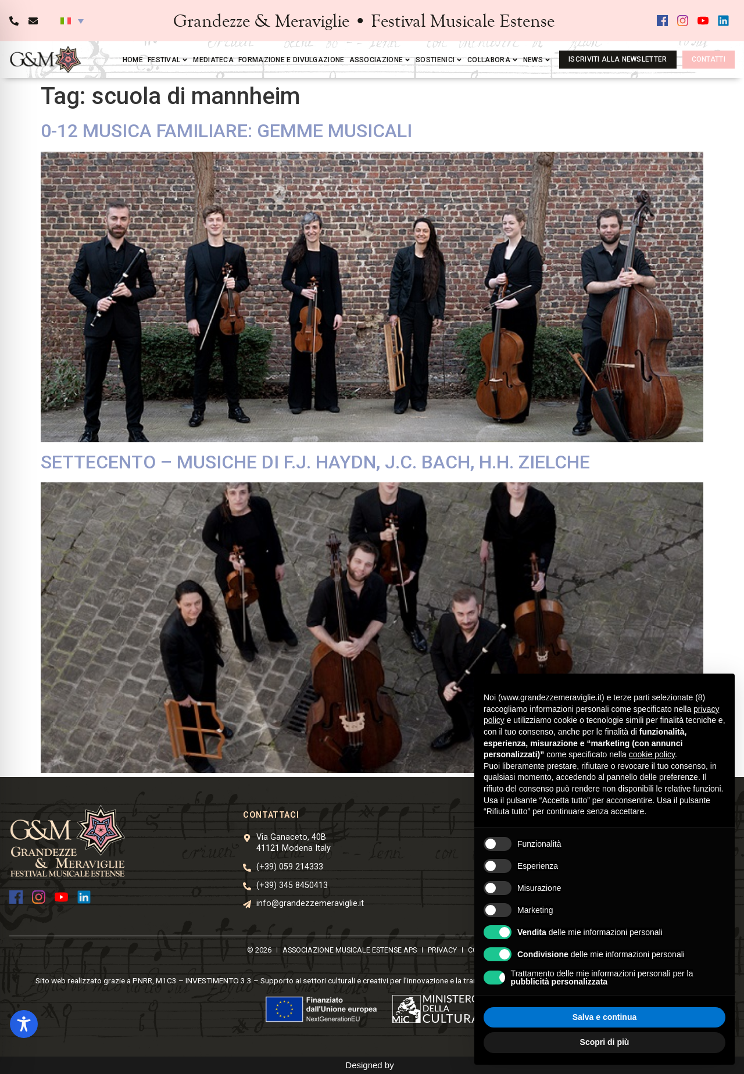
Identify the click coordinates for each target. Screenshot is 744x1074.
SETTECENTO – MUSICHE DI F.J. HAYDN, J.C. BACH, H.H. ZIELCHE (315, 462)
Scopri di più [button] (604, 1042)
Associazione (380, 60)
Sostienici (439, 60)
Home (133, 60)
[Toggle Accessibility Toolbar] (24, 1024)
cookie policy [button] (652, 754)
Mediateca (213, 60)
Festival (168, 60)
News (537, 60)
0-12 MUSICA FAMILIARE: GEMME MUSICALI (226, 131)
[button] (72, 20)
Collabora (492, 60)
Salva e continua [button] (604, 1017)
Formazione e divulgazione (291, 60)
